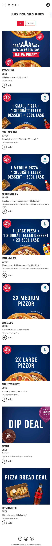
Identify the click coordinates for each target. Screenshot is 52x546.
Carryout (30, 23)
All (20, 23)
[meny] (4, 5)
